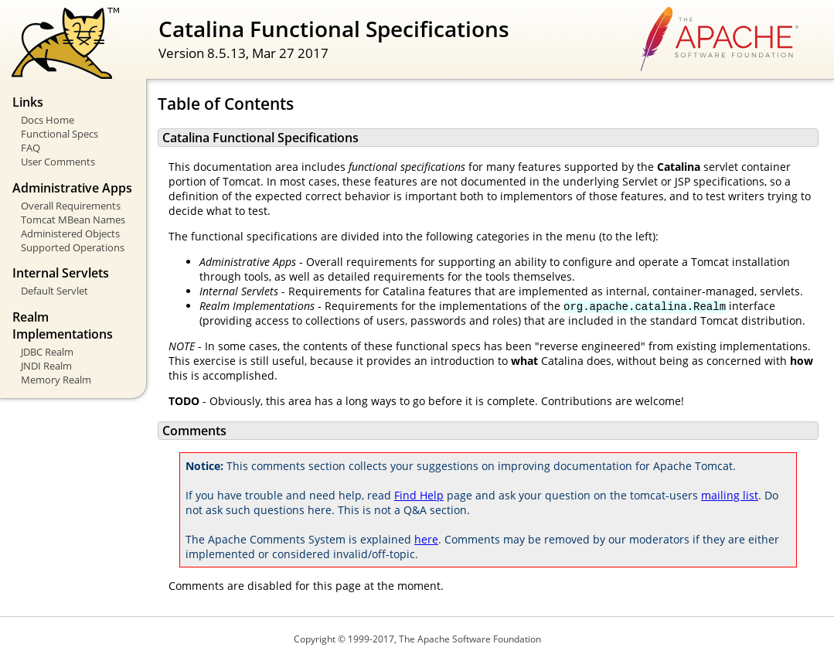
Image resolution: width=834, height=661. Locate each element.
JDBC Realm (47, 352)
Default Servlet (54, 291)
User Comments (58, 162)
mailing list (729, 495)
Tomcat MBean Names (73, 220)
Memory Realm (56, 380)
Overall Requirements (71, 206)
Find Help (419, 495)
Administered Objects (70, 233)
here (426, 539)
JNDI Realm (46, 366)
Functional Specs (59, 134)
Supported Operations (72, 247)
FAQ (30, 148)
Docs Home (47, 120)
